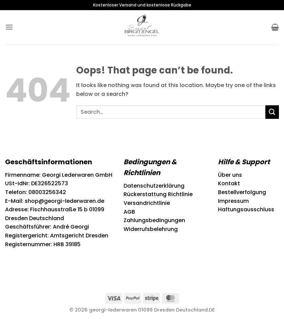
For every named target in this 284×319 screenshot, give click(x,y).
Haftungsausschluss (246, 209)
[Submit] (272, 112)
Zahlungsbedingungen (154, 220)
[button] (9, 27)
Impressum (233, 201)
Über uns (230, 175)
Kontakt (229, 183)
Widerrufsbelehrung (151, 229)
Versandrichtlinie (147, 203)
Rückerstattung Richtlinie (158, 194)
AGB (129, 212)
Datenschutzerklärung (154, 186)
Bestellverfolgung (242, 192)
